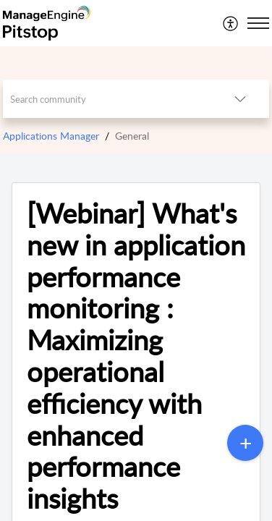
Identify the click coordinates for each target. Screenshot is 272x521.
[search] (107, 99)
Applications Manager (51, 136)
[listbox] (240, 99)
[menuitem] (231, 23)
